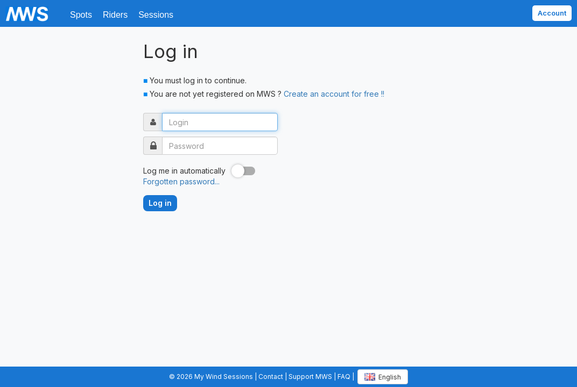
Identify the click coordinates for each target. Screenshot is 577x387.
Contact (270, 376)
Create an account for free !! (334, 93)
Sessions (155, 14)
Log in (160, 202)
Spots (81, 14)
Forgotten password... (181, 181)
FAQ (343, 376)
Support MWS (310, 376)
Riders (115, 14)
